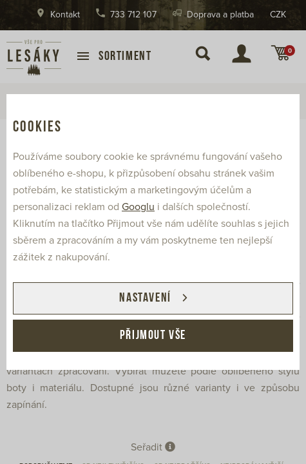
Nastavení (145, 298)
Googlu (138, 206)
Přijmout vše (153, 335)
